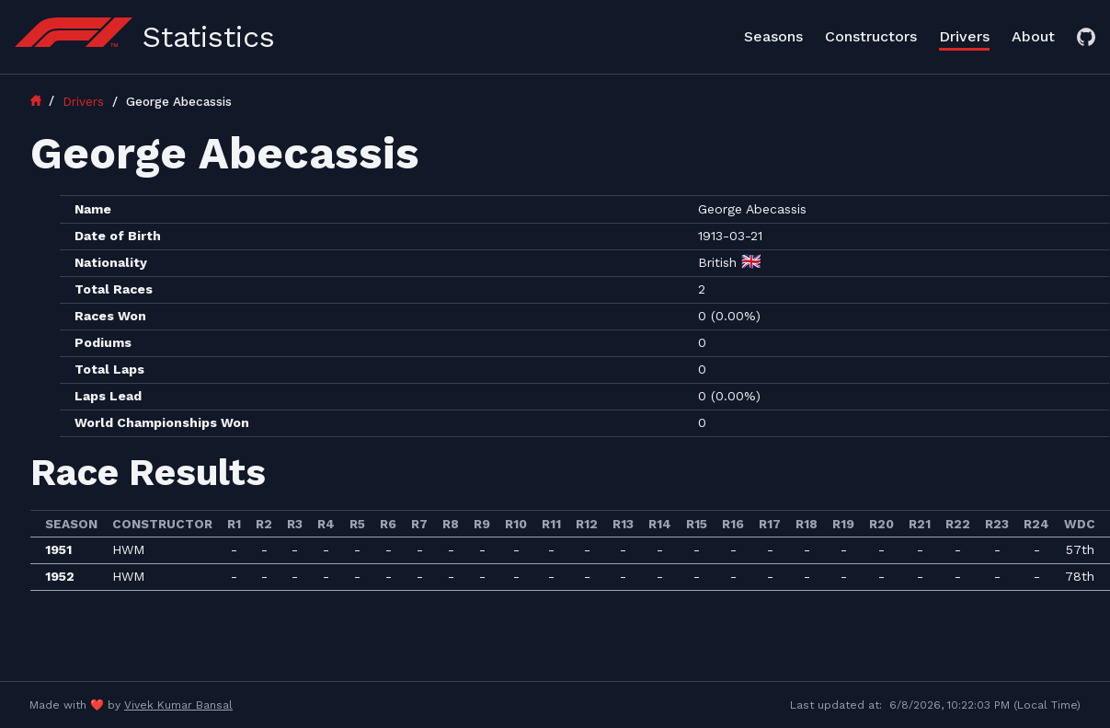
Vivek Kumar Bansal (178, 705)
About (1033, 36)
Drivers (964, 36)
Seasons (773, 36)
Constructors (871, 36)
